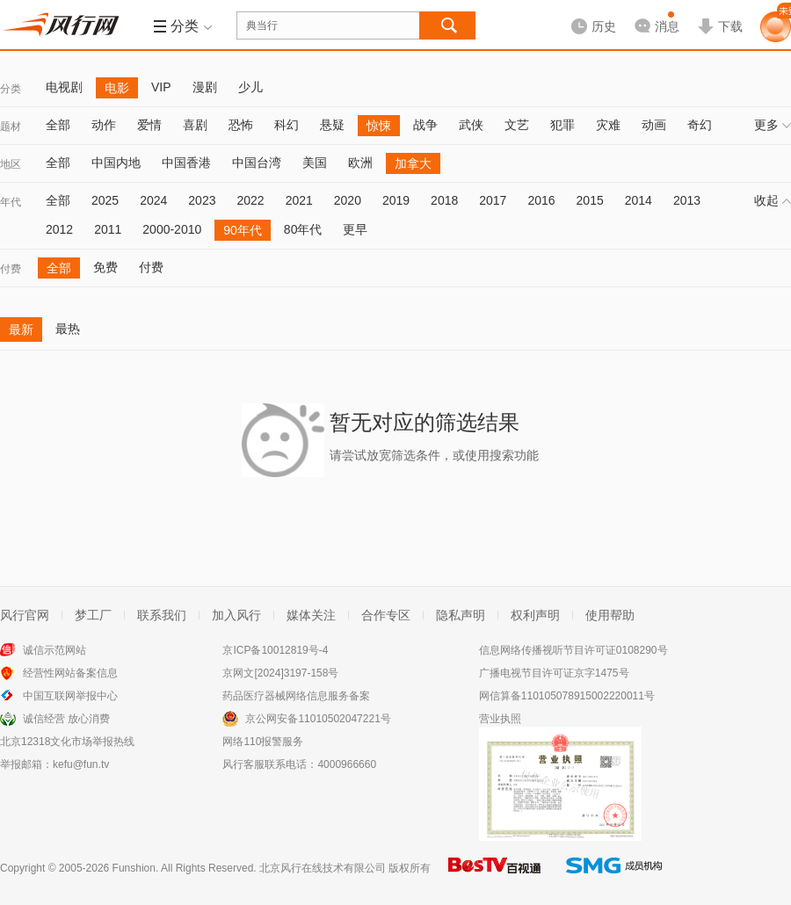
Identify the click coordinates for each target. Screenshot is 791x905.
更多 (772, 125)
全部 (58, 125)
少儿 (250, 87)
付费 (10, 269)
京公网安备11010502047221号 (317, 719)
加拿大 (413, 163)
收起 (772, 200)
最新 (21, 329)
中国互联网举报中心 (70, 696)
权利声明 (535, 615)
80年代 (303, 229)
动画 (654, 125)
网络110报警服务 (262, 741)
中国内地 (116, 163)
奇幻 (699, 125)
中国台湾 (256, 163)
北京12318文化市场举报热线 (67, 741)
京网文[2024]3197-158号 (280, 673)
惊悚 (378, 126)
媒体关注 (311, 615)
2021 (299, 200)
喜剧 (195, 125)
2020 (347, 200)
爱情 (149, 125)
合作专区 (385, 615)
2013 (686, 200)
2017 (492, 200)
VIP (161, 87)
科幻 (286, 125)
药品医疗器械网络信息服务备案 (296, 696)
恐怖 (241, 125)
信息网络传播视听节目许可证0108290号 (573, 650)
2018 (444, 200)
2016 (541, 200)
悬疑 (332, 125)
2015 (590, 200)
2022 (250, 200)
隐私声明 (460, 615)
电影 (117, 88)
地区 (10, 164)
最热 (67, 329)
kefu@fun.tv (81, 764)
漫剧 (204, 87)
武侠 (471, 125)
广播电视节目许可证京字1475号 (554, 673)
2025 (105, 200)
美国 (314, 163)
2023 (201, 200)
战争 (425, 125)
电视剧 (64, 87)
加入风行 (236, 615)
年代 (10, 202)
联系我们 (161, 615)
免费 (105, 267)
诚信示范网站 (54, 650)
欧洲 (360, 163)
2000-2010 (171, 229)
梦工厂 (93, 615)
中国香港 (186, 163)
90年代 (242, 230)
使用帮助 (610, 615)
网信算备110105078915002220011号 (567, 696)
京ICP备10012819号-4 (275, 650)
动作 (103, 125)
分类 (10, 89)
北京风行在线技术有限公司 (322, 868)
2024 (153, 200)
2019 (396, 200)
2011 (107, 229)
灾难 (608, 125)
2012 (59, 229)
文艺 (516, 125)
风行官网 (24, 615)
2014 (638, 200)
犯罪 (562, 125)
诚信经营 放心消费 (66, 719)
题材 (10, 126)
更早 (355, 229)
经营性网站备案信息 (70, 673)
